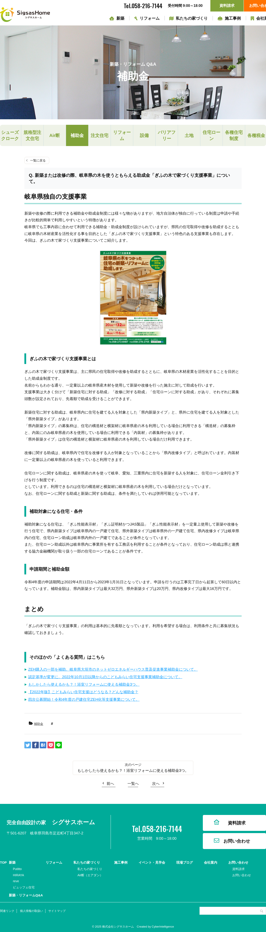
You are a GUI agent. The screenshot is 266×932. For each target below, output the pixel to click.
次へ (156, 784)
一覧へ (133, 784)
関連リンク (7, 911)
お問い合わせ (236, 841)
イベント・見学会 (152, 862)
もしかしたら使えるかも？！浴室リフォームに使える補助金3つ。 (83, 684)
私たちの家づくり (192, 18)
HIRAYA (18, 875)
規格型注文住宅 (32, 135)
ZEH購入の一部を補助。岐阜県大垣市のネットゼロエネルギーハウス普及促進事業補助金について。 (113, 669)
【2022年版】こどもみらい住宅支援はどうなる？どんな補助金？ (83, 692)
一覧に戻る (38, 160)
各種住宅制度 (234, 135)
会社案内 (210, 862)
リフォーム (150, 18)
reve (16, 881)
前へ (110, 784)
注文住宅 (99, 135)
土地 (189, 135)
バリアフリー (167, 135)
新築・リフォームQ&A (26, 895)
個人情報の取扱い (31, 911)
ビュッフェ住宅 (24, 887)
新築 (120, 18)
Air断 (54, 135)
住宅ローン (211, 135)
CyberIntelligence (163, 926)
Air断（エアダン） (90, 875)
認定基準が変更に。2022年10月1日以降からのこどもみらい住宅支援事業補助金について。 (105, 677)
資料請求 (227, 6)
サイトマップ (57, 911)
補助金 (77, 135)
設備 (144, 135)
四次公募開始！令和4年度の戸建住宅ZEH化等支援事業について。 (83, 699)
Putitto (17, 869)
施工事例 (233, 18)
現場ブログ (184, 862)
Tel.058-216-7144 (143, 5)
